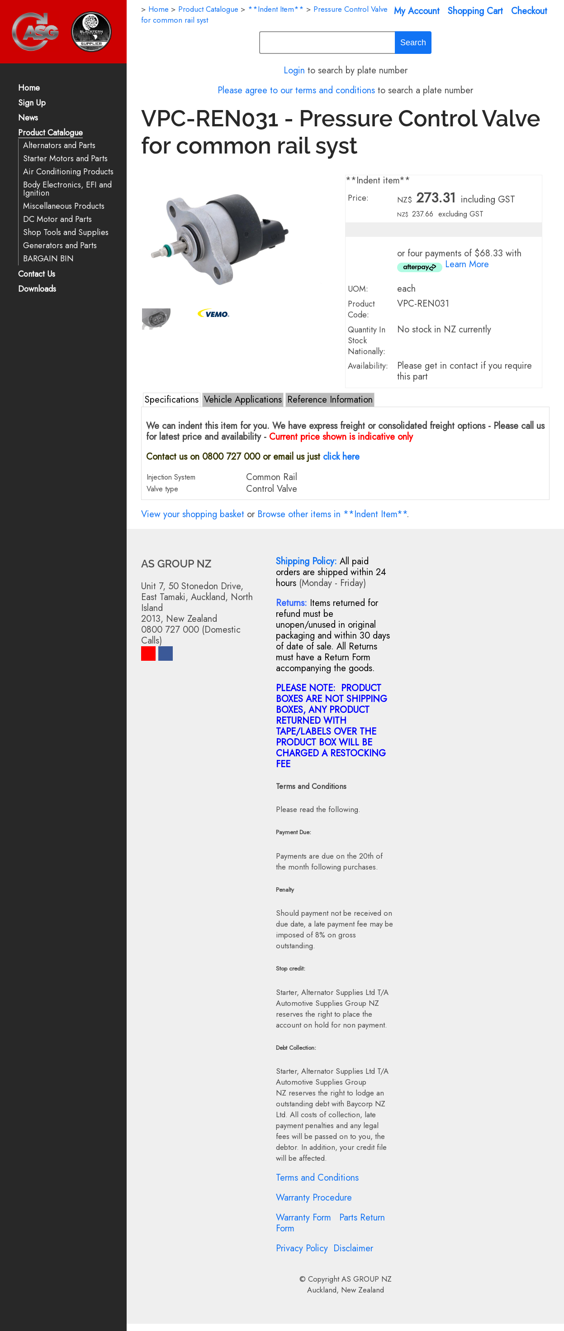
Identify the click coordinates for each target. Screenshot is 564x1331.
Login (294, 70)
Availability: (368, 366)
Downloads (37, 289)
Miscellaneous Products (63, 206)
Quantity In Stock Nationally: (366, 340)
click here (341, 456)
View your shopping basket (192, 514)
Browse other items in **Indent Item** (332, 514)
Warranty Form (303, 1217)
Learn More (467, 264)
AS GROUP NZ (366, 1278)
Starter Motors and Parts (65, 158)
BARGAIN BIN (48, 259)
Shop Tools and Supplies (66, 232)
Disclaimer (353, 1248)
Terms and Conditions (317, 1177)
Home (29, 88)
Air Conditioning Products (68, 172)
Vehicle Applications (243, 399)
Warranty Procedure (314, 1197)
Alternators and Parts (59, 145)
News (28, 118)
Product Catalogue (50, 133)
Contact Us (36, 274)
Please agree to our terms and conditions (296, 90)
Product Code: (361, 309)
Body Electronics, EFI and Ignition (67, 189)
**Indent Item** (276, 9)
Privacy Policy (302, 1248)
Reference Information (330, 399)
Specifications (172, 399)
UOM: (358, 289)
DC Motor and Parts (57, 219)
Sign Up (32, 103)
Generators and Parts (60, 245)
